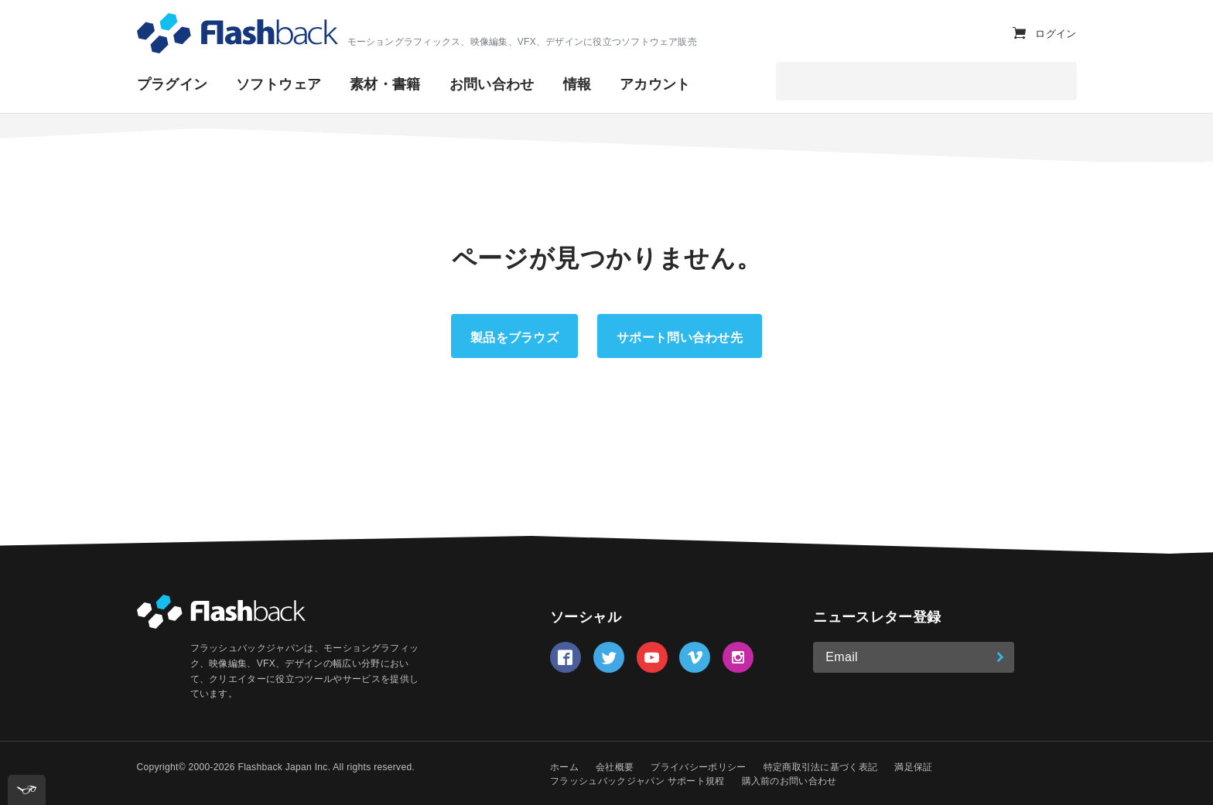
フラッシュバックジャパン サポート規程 (637, 781)
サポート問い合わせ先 (680, 337)
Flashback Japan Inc (282, 767)
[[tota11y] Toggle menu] (27, 790)
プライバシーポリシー (698, 767)
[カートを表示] (1019, 42)
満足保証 (913, 767)
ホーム (564, 767)
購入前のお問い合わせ (789, 781)
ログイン (1055, 43)
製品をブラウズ (514, 337)
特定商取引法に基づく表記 (821, 767)
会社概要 (615, 767)
